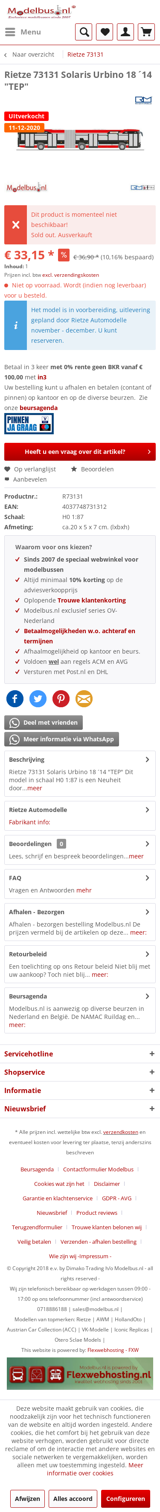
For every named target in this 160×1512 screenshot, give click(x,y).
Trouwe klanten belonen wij (107, 1227)
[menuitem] (22, 31)
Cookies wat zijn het (59, 1184)
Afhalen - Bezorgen (36, 912)
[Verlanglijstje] (104, 31)
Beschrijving (26, 759)
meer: (138, 932)
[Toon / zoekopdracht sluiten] (83, 31)
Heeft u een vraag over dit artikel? (88, 450)
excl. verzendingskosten (70, 274)
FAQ (15, 878)
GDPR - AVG (116, 1198)
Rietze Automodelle (38, 810)
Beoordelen (92, 469)
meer (34, 788)
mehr (84, 890)
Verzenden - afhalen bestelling (99, 1241)
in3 (42, 377)
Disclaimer (107, 1184)
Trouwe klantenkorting (92, 600)
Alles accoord (73, 1499)
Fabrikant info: (29, 822)
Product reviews (96, 1212)
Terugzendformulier (37, 1227)
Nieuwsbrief (52, 1212)
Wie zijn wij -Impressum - (80, 1256)
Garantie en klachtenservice (58, 1198)
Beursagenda (28, 996)
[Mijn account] (125, 31)
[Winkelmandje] (146, 31)
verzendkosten (120, 1132)
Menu (23, 31)
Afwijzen (27, 1499)
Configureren (125, 1499)
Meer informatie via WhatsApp (61, 739)
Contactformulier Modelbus (98, 1169)
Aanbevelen (25, 479)
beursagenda (39, 408)
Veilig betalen (34, 1241)
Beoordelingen (30, 844)
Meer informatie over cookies (95, 1469)
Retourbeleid (28, 954)
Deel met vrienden (43, 723)
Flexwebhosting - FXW (113, 1350)
